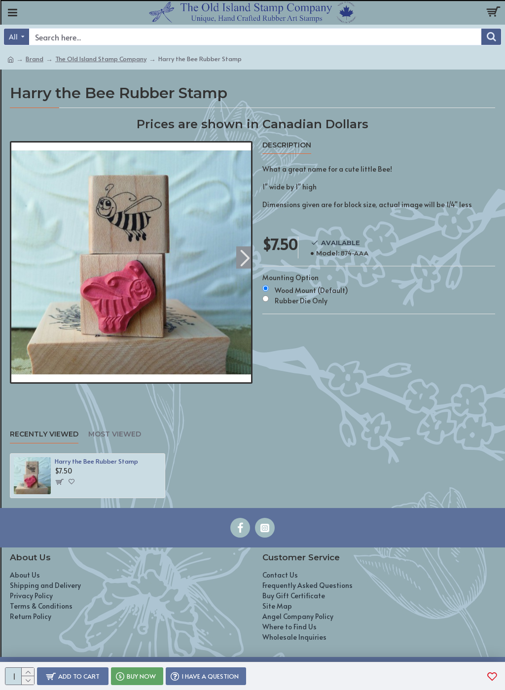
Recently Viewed (44, 434)
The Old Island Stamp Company (100, 58)
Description (286, 145)
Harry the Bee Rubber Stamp (96, 461)
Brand (34, 58)
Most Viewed (114, 434)
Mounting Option (290, 277)
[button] (244, 257)
